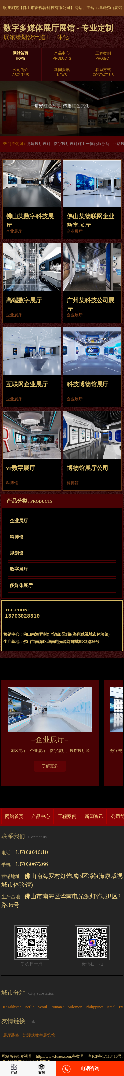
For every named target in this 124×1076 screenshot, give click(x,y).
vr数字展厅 (20, 468)
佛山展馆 (114, 7)
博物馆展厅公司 (87, 468)
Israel (111, 1008)
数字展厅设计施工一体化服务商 (81, 143)
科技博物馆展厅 (87, 384)
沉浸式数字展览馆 (39, 1036)
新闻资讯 (62, 72)
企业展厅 (19, 520)
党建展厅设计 (39, 143)
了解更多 (50, 767)
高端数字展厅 (24, 300)
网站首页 (20, 56)
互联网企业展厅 (27, 384)
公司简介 (20, 72)
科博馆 (16, 537)
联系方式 (103, 72)
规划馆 (16, 553)
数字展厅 (19, 569)
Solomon (75, 1008)
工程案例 (103, 56)
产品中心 (62, 56)
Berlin (30, 1008)
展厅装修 (11, 1036)
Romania (57, 1008)
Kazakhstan (12, 1008)
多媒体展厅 (21, 585)
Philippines (94, 1008)
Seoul (42, 1008)
